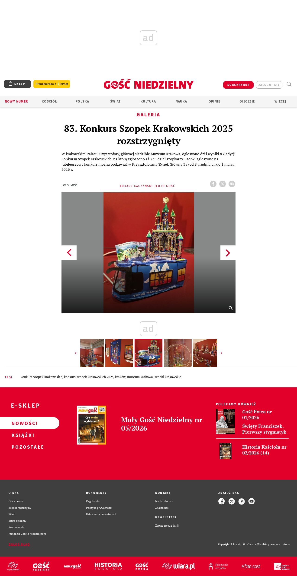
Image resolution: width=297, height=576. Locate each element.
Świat (115, 101)
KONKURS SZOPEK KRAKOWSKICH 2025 (88, 377)
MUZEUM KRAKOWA (140, 377)
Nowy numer (16, 101)
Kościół (49, 101)
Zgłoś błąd (19, 544)
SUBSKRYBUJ (238, 85)
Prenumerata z (52, 84)
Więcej (280, 101)
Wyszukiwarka (289, 84)
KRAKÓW (120, 377)
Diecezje (247, 101)
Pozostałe (22, 446)
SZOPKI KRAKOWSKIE (168, 377)
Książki (22, 435)
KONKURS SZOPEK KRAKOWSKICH (41, 377)
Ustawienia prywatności (101, 514)
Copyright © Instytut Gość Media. (237, 544)
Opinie (214, 101)
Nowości (22, 423)
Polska (82, 101)
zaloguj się (269, 85)
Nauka (181, 101)
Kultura (148, 101)
